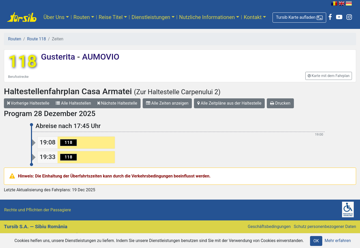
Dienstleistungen (150, 17)
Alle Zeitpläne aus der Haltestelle (229, 103)
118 (22, 61)
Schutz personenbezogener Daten (325, 226)
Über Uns (54, 17)
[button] (299, 17)
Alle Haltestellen (73, 103)
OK (316, 240)
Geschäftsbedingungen (269, 226)
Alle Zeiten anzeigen (167, 103)
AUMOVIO (99, 57)
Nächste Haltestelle (117, 103)
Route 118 (36, 38)
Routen (81, 17)
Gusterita (59, 57)
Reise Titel (111, 17)
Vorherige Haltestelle (28, 103)
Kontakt (253, 17)
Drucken (280, 103)
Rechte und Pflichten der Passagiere (37, 209)
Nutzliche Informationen (207, 17)
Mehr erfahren (338, 240)
